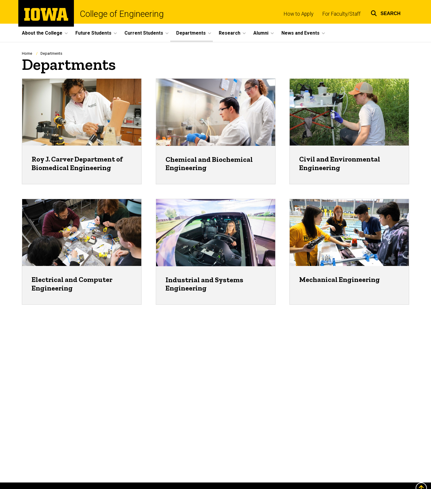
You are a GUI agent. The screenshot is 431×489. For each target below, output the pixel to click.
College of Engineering (122, 14)
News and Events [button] (300, 33)
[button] (385, 12)
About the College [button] (42, 33)
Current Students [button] (143, 33)
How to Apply (298, 14)
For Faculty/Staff (341, 14)
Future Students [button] (93, 33)
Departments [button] (191, 33)
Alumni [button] (260, 33)
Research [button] (229, 33)
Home (27, 53)
